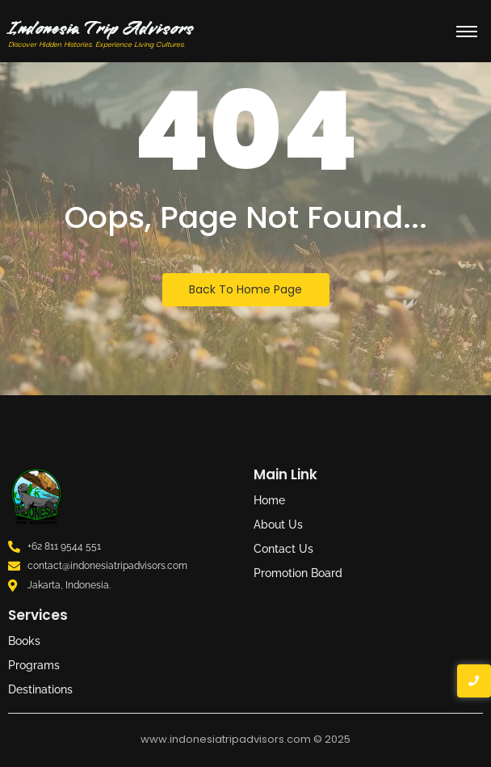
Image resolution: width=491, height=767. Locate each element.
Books (24, 640)
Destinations (40, 689)
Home (269, 500)
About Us (278, 524)
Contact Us (283, 548)
